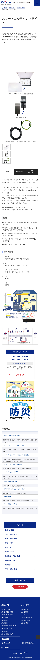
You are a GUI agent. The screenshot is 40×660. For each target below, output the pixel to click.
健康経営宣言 (26, 620)
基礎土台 (5, 620)
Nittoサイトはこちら (19, 653)
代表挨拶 (25, 609)
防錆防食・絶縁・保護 (9, 626)
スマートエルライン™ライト (12, 435)
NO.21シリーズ (8, 496)
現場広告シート (7, 623)
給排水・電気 (21, 8)
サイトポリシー (7, 647)
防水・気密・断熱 (7, 615)
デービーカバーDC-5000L (11, 481)
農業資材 (5, 631)
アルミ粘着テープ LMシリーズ (12, 504)
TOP (5, 8)
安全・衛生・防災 (7, 634)
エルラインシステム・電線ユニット (14, 445)
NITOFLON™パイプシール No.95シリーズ (16, 489)
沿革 (23, 615)
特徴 (7, 172)
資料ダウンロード (32, 172)
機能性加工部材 (7, 628)
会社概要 (25, 612)
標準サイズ (20, 172)
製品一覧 (12, 8)
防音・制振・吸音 (7, 612)
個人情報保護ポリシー (29, 643)
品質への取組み (27, 617)
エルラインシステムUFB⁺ (11, 472)
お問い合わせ (20, 375)
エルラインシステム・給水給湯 (13, 464)
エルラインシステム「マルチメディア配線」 (16, 455)
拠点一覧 (25, 623)
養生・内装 (5, 617)
